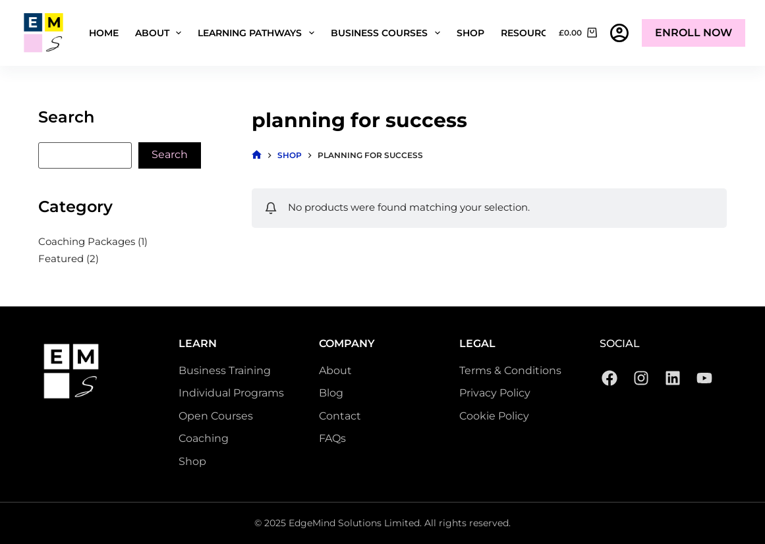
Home (104, 33)
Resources (539, 33)
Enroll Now (693, 32)
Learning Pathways (259, 33)
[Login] (619, 33)
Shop (470, 33)
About (161, 33)
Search (170, 154)
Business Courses (388, 33)
